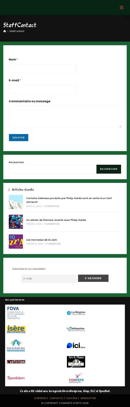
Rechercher (16, 162)
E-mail (15, 80)
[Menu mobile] (121, 7)
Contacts (56, 398)
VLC (93, 391)
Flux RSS (71, 398)
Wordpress (75, 391)
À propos (40, 398)
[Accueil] (4, 31)
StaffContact (16, 31)
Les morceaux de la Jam (41, 240)
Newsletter (88, 398)
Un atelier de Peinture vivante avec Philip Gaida (56, 220)
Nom (13, 59)
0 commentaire (51, 206)
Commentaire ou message (29, 101)
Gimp (86, 391)
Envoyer (19, 137)
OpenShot (104, 391)
